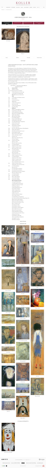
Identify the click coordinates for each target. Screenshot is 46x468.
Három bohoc (8, 235)
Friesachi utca (23, 381)
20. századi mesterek (9, 9)
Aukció (22, 7)
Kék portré (22, 53)
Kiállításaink (26, 7)
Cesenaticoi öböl (8, 324)
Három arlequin (8, 312)
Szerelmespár (8, 40)
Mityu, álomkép (37, 396)
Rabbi (37, 287)
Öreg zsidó (8, 387)
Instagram (23, 463)
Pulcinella (22, 305)
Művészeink (13, 7)
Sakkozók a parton (23, 394)
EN (37, 7)
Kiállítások (17, 57)
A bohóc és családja (23, 318)
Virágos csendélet (37, 308)
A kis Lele (37, 376)
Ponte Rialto (8, 352)
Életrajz (7, 57)
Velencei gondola (8, 399)
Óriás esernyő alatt (8, 290)
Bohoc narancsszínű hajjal (8, 452)
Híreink (31, 7)
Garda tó (37, 243)
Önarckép (22, 293)
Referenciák (28, 57)
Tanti (8, 257)
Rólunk (34, 7)
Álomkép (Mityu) (22, 361)
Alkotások (18, 7)
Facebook (22, 463)
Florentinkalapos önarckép (23, 340)
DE (38, 7)
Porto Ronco (8, 267)
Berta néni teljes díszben (37, 265)
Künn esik (22, 265)
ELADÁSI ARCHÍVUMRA (17, 22)
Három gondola (37, 231)
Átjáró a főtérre (22, 418)
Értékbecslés (8, 7)
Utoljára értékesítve (39, 57)
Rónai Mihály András (8, 344)
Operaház (8, 411)
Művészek (3, 9)
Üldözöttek (8, 364)
